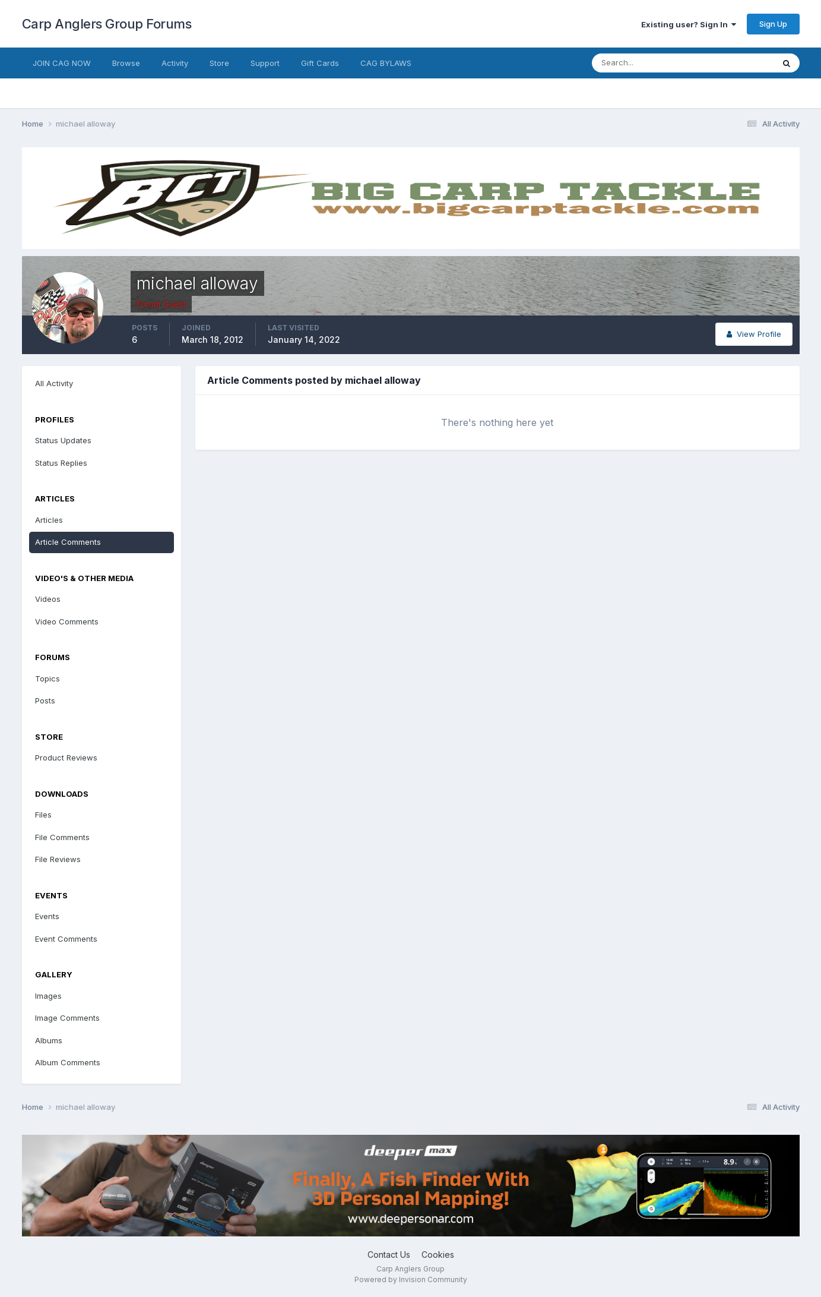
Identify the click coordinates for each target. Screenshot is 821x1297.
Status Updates (63, 440)
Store (219, 63)
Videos (48, 599)
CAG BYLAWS (385, 63)
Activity (174, 63)
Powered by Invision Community (410, 1279)
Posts (45, 700)
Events (47, 916)
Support (265, 63)
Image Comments (67, 1018)
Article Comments (68, 542)
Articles (49, 520)
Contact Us (388, 1254)
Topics (47, 678)
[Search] (644, 62)
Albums (48, 1040)
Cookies (437, 1254)
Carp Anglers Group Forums (107, 23)
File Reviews (58, 859)
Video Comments (67, 621)
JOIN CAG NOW (62, 63)
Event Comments (66, 938)
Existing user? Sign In (688, 24)
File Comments (62, 837)
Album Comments (67, 1062)
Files (43, 814)
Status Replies (61, 463)
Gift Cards (320, 63)
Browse (126, 63)
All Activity (54, 383)
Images (48, 996)
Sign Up (773, 24)
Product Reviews (66, 757)
